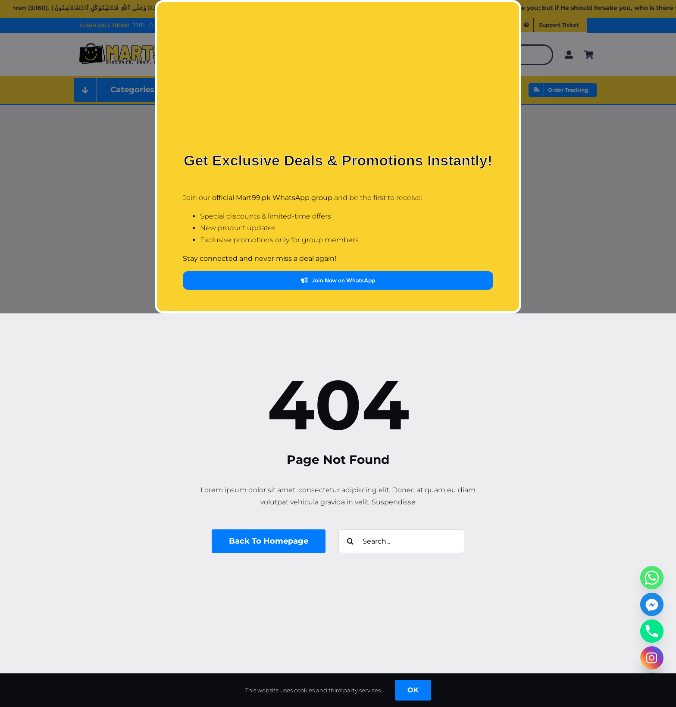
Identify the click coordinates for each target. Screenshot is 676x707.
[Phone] (651, 631)
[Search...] (401, 541)
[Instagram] (651, 657)
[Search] (350, 541)
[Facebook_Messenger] (651, 604)
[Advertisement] (338, 84)
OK (413, 690)
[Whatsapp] (651, 577)
